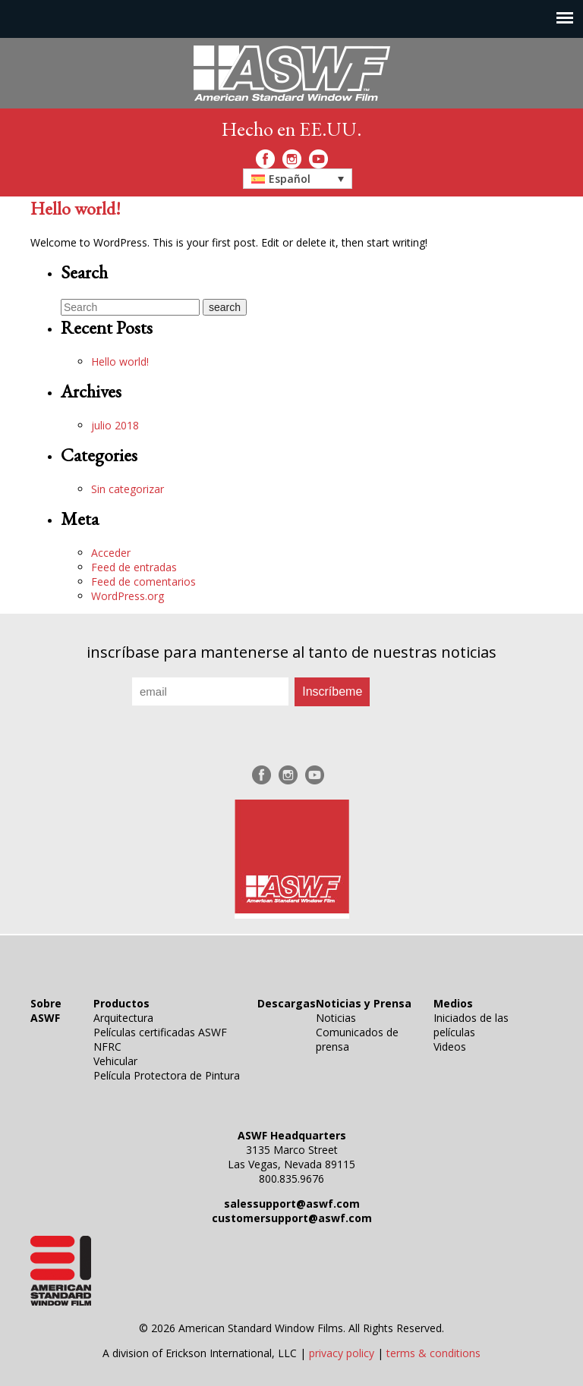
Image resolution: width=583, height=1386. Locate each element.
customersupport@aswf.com (292, 1218)
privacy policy (341, 1353)
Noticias (336, 1017)
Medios (453, 1003)
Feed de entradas (134, 567)
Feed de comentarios (143, 581)
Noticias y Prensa (363, 1003)
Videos (449, 1046)
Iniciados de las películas (471, 1024)
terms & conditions (433, 1353)
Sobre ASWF (45, 1010)
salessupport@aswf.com (292, 1203)
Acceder (111, 552)
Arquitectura (123, 1017)
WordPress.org (127, 596)
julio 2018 (115, 425)
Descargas (286, 1003)
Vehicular (115, 1061)
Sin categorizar (127, 489)
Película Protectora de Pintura (166, 1075)
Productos (121, 1003)
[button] (297, 178)
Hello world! (75, 208)
